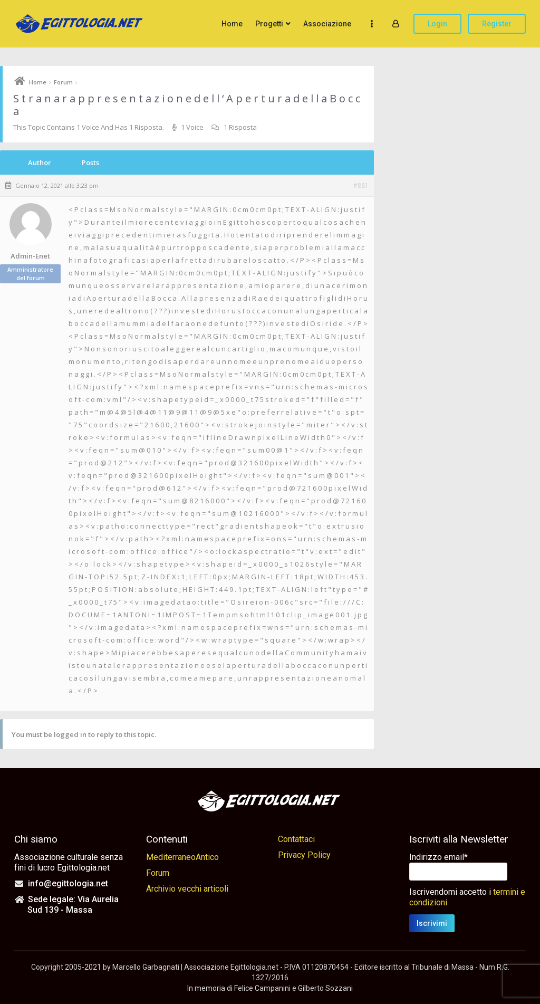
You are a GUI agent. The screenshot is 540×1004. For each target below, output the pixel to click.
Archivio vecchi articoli (187, 889)
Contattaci (296, 839)
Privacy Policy (304, 855)
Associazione (327, 24)
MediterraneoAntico (182, 857)
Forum (63, 82)
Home (232, 24)
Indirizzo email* (438, 857)
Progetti (269, 24)
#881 (361, 185)
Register (497, 24)
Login (437, 24)
